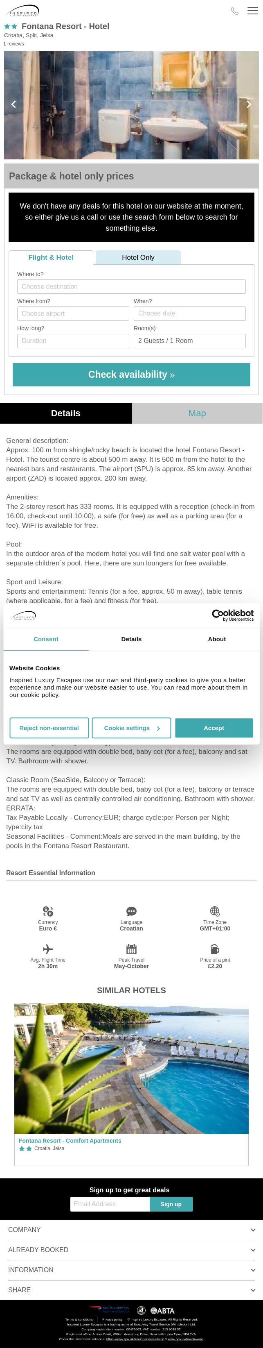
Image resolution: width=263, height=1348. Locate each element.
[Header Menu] (253, 11)
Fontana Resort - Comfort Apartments (70, 1140)
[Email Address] (110, 1204)
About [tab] (217, 638)
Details (66, 413)
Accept (214, 727)
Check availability (131, 374)
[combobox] (131, 286)
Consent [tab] (46, 638)
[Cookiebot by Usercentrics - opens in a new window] (218, 615)
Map (197, 413)
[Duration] (73, 341)
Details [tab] (131, 638)
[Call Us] (234, 11)
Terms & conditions (79, 1319)
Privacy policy (112, 1319)
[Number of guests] (190, 341)
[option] (131, 1085)
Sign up (171, 1204)
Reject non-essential (49, 727)
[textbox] (136, 286)
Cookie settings (132, 727)
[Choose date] (190, 313)
